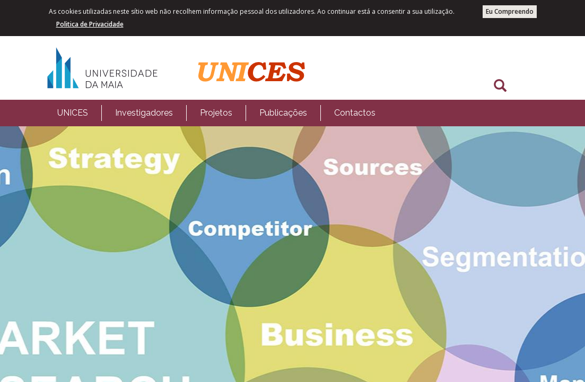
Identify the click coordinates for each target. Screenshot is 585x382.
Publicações (283, 113)
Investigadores (144, 113)
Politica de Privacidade (90, 24)
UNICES (72, 113)
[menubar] (216, 113)
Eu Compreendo (510, 11)
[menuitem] (72, 113)
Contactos (355, 113)
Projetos (216, 113)
